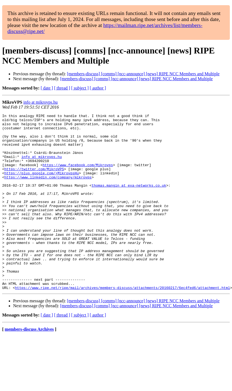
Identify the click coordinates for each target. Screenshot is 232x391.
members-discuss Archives (29, 364)
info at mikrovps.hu (40, 102)
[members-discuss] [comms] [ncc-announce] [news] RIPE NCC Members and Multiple (143, 73)
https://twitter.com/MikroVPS (34, 180)
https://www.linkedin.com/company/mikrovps (48, 190)
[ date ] (47, 88)
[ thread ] (62, 88)
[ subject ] (80, 88)
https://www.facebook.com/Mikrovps (78, 175)
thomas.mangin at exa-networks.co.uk (129, 200)
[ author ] (98, 88)
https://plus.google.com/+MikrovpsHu (41, 185)
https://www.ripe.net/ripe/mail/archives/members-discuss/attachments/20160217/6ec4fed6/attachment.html (122, 322)
